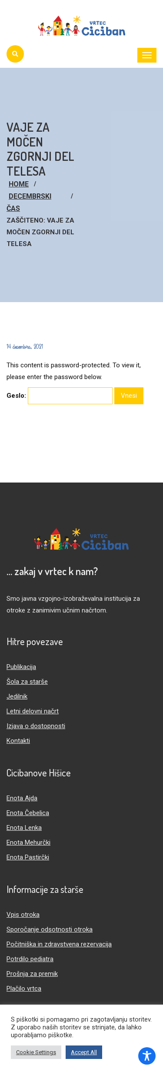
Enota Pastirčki (28, 857)
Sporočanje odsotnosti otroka (50, 929)
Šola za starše (27, 682)
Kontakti (18, 741)
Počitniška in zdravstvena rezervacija (59, 944)
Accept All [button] (84, 1052)
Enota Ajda (22, 798)
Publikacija (21, 667)
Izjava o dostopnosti (36, 726)
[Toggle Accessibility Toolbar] (146, 1055)
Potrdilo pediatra (30, 959)
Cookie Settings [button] (36, 1052)
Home (19, 184)
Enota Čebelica (28, 813)
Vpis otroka (23, 915)
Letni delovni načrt (33, 711)
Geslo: (60, 395)
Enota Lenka (24, 828)
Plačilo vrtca (24, 988)
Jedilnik (17, 696)
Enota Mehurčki (28, 842)
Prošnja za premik (32, 974)
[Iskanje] (15, 54)
